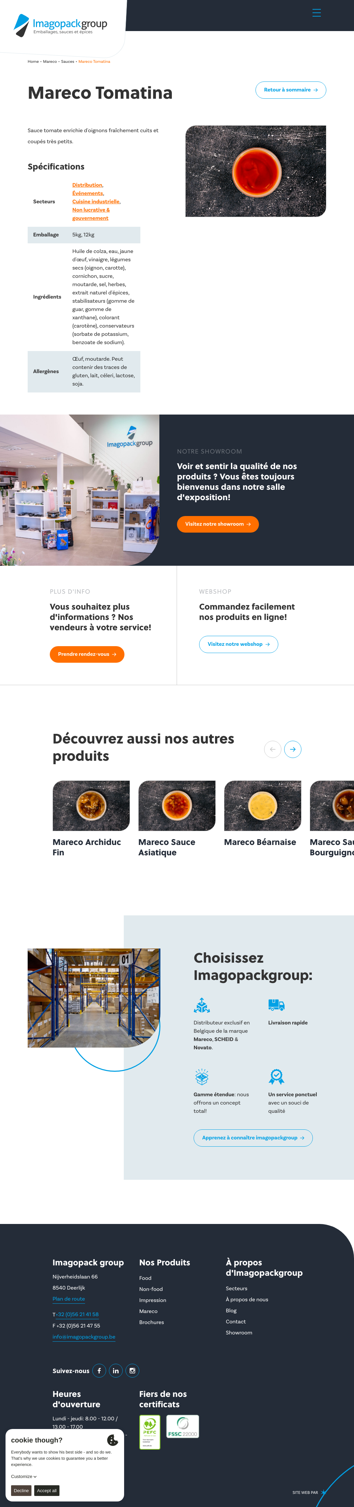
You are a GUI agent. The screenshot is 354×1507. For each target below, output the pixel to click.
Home (33, 61)
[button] (272, 749)
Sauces (67, 61)
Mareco (50, 61)
